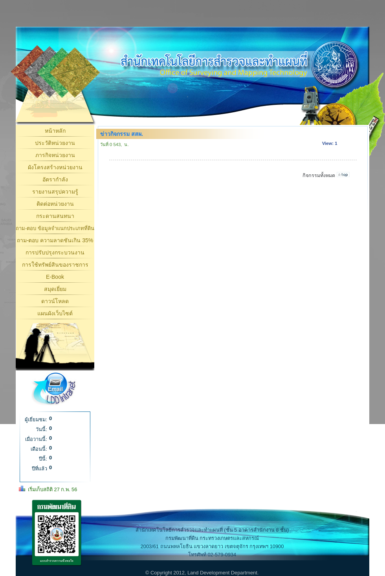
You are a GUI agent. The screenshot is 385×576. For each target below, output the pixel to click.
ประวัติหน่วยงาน (55, 143)
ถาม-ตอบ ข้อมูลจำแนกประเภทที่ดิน (55, 228)
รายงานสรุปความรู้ (55, 191)
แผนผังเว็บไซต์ (55, 313)
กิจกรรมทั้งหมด (318, 175)
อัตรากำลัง (55, 179)
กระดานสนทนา (55, 216)
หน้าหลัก (55, 131)
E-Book (55, 277)
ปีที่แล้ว (39, 469)
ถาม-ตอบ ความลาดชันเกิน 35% (55, 240)
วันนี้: (41, 429)
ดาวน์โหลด (55, 301)
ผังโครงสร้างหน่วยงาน (55, 167)
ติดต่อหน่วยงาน (55, 204)
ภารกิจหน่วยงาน (55, 155)
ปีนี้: (43, 459)
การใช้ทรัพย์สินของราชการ (55, 264)
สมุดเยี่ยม (55, 289)
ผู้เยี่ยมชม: (36, 419)
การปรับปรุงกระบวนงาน (55, 252)
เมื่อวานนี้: (36, 439)
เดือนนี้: (39, 449)
